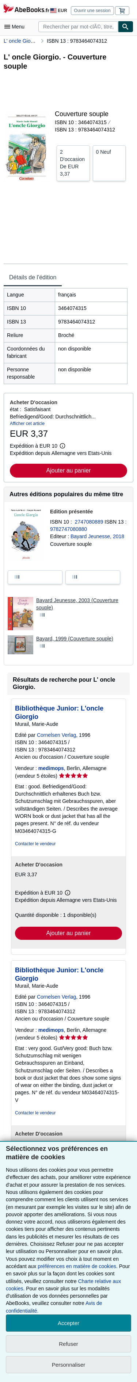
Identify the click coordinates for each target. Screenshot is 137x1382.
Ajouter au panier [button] (68, 470)
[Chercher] (125, 26)
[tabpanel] (66, 336)
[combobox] (78, 26)
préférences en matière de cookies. (78, 1266)
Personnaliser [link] (68, 1365)
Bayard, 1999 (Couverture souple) (74, 639)
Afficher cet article (27, 423)
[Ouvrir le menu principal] (16, 26)
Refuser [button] (68, 1344)
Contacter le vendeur (35, 843)
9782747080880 (68, 529)
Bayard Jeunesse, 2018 (97, 536)
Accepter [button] (68, 1323)
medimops (51, 768)
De (73, 163)
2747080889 (90, 522)
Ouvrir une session (92, 10)
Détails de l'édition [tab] (32, 277)
